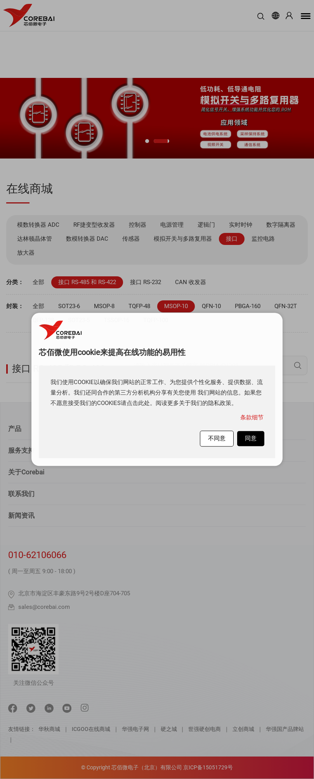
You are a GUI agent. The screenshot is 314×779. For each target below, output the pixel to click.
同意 (251, 438)
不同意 (217, 438)
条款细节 (252, 417)
